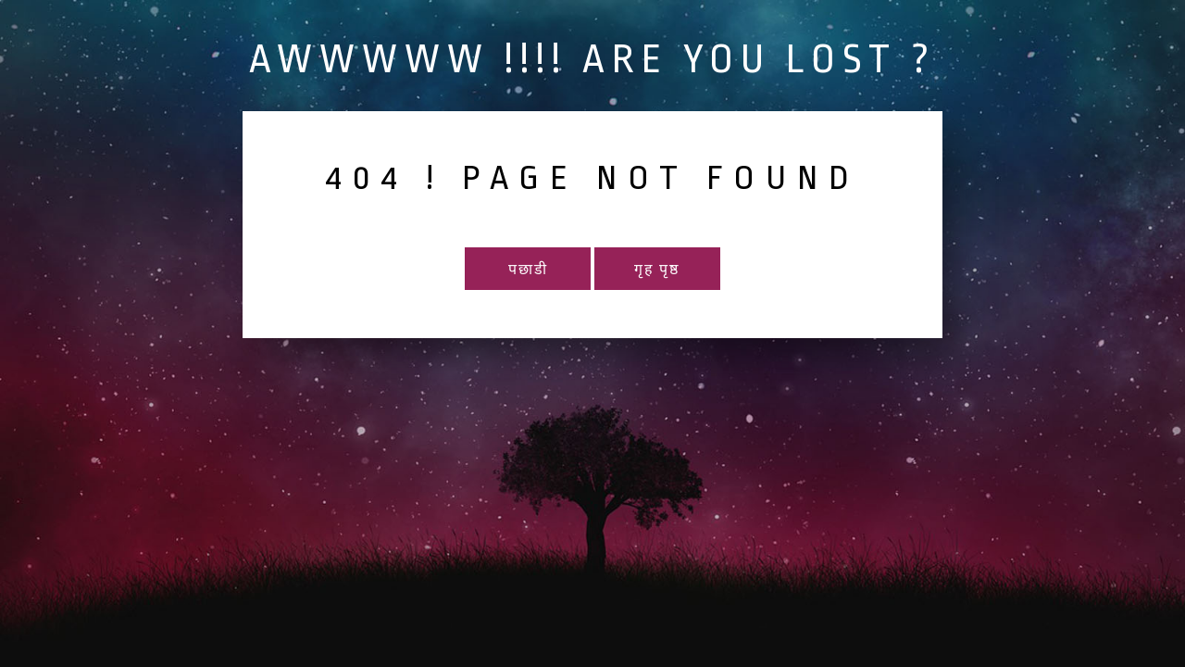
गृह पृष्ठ (657, 270)
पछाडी (528, 270)
